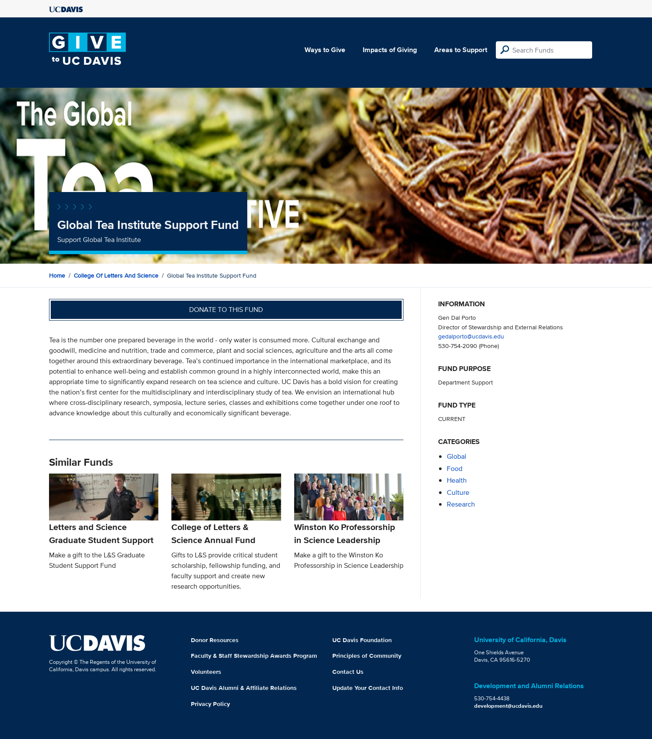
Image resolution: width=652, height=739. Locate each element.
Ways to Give (325, 50)
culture (458, 492)
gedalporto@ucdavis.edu (471, 336)
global (456, 456)
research (461, 504)
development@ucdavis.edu (508, 706)
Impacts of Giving (390, 50)
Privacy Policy (210, 703)
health (457, 480)
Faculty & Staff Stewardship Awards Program (254, 655)
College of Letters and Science (116, 275)
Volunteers (206, 671)
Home (57, 275)
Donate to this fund (226, 310)
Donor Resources (215, 640)
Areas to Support (460, 50)
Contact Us (348, 671)
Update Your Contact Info (367, 687)
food (454, 469)
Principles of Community (366, 655)
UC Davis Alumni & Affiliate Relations (244, 687)
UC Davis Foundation (362, 640)
